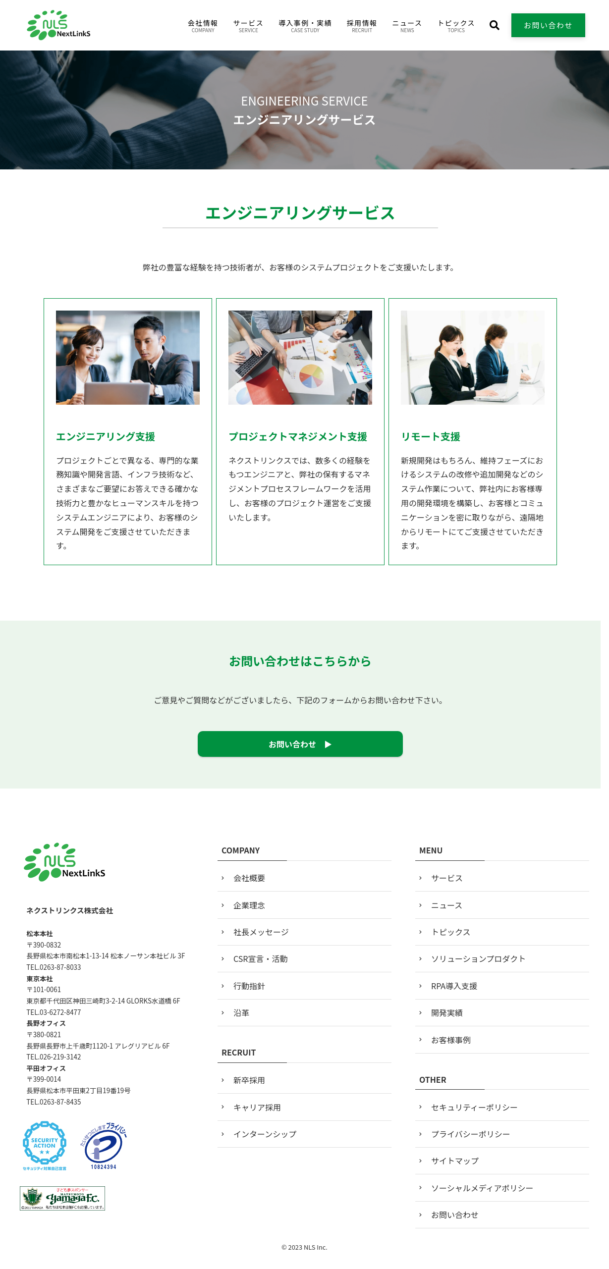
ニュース (407, 26)
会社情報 (203, 26)
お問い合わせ (548, 25)
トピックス (456, 26)
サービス (248, 26)
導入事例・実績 (305, 26)
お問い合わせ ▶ (300, 744)
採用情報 (362, 26)
